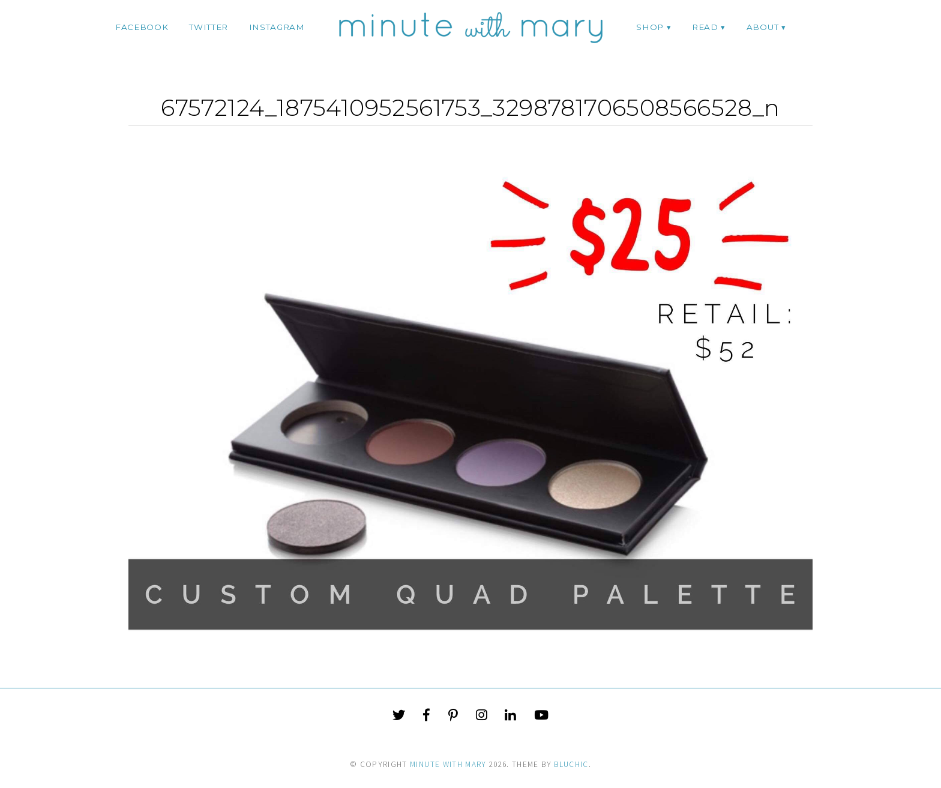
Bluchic (571, 764)
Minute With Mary (448, 764)
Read (705, 27)
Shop (650, 27)
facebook (141, 27)
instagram (277, 27)
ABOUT (762, 27)
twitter (208, 27)
